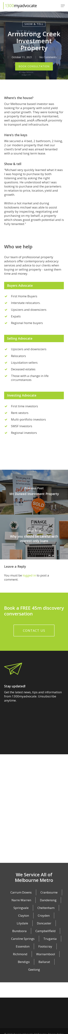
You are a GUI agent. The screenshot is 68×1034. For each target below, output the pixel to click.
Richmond (20, 955)
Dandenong (48, 901)
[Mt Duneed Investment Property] (34, 492)
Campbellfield (45, 932)
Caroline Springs (23, 939)
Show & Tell (33, 24)
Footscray (45, 947)
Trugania (50, 939)
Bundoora (19, 932)
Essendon (23, 947)
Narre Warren (21, 901)
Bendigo (24, 962)
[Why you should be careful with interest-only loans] (34, 537)
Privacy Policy (56, 1028)
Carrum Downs (21, 893)
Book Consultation (34, 67)
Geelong (34, 970)
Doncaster (44, 924)
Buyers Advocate (20, 286)
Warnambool (45, 955)
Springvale (21, 908)
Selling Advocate (19, 339)
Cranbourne (49, 893)
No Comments (48, 57)
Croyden (44, 916)
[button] (63, 6)
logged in (29, 576)
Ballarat (44, 962)
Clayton (23, 916)
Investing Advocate (21, 396)
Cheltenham (46, 908)
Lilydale (22, 924)
